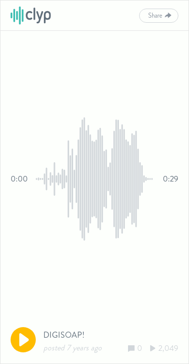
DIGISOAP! (64, 335)
